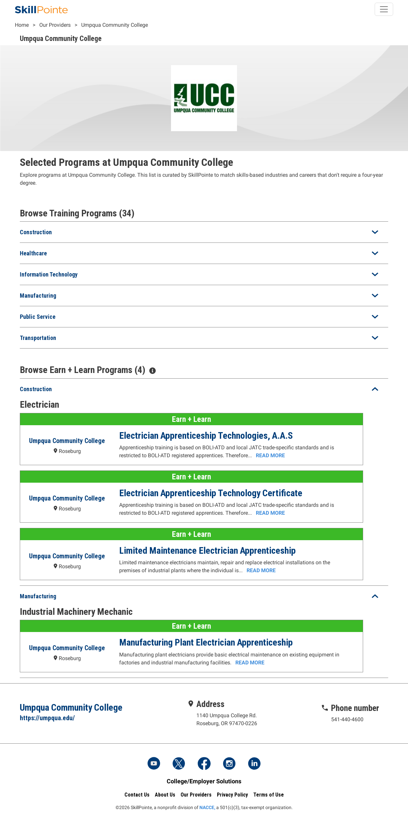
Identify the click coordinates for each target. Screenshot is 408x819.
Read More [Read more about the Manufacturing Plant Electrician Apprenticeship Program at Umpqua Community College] (249, 662)
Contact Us (137, 795)
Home (22, 25)
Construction (36, 232)
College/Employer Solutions (204, 781)
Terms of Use (268, 795)
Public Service (37, 316)
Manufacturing (38, 295)
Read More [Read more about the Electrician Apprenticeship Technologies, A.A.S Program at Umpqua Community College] (270, 455)
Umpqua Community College (114, 25)
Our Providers (55, 25)
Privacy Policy (232, 795)
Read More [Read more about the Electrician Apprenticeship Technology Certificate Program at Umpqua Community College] (270, 513)
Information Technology (49, 274)
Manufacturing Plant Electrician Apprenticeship (205, 642)
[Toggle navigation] (384, 9)
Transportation (38, 337)
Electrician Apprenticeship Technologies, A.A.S (205, 435)
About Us (165, 795)
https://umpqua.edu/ (47, 718)
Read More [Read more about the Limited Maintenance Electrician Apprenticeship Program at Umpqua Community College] (260, 570)
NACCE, (207, 807)
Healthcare (33, 253)
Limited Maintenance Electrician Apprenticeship (207, 550)
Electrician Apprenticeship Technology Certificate (210, 493)
